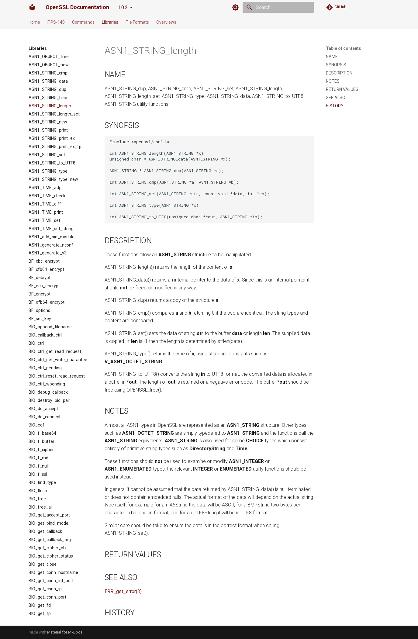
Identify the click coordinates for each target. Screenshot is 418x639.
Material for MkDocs (64, 632)
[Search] (278, 7)
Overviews (166, 22)
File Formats (137, 22)
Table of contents (343, 48)
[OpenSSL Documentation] (32, 7)
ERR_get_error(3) (123, 591)
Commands (83, 22)
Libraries (110, 22)
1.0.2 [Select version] (123, 7)
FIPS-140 (56, 22)
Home (34, 22)
